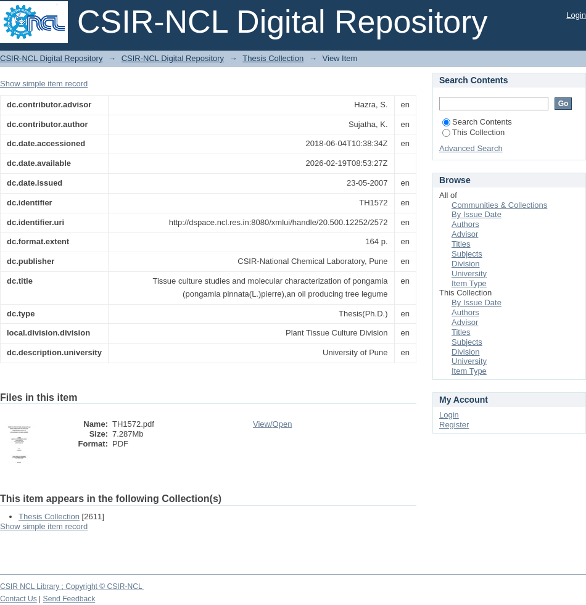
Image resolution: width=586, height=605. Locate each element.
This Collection (473, 132)
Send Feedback (69, 599)
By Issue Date (476, 214)
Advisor (465, 234)
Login (576, 15)
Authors (465, 224)
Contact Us (18, 599)
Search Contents (477, 121)
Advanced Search (471, 148)
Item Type (469, 283)
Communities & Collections (499, 205)
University (469, 273)
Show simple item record (44, 83)
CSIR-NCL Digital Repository (51, 58)
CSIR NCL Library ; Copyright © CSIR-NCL (72, 586)
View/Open (272, 424)
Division (466, 263)
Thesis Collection (272, 58)
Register (454, 424)
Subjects (467, 253)
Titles (461, 244)
